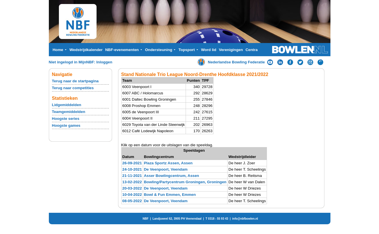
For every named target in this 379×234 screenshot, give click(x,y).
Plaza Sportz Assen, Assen (168, 163)
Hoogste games (66, 125)
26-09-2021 (132, 163)
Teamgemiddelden (68, 112)
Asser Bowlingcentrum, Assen (171, 175)
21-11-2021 (132, 175)
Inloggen (104, 62)
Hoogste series (66, 118)
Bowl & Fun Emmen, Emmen (170, 194)
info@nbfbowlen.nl (245, 218)
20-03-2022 (132, 188)
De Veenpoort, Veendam (166, 169)
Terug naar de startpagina (75, 81)
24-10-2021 (132, 169)
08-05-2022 (132, 201)
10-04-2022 (132, 194)
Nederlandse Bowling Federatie (236, 62)
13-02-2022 (132, 182)
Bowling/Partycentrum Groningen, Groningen (185, 182)
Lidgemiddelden (66, 105)
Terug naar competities (73, 88)
